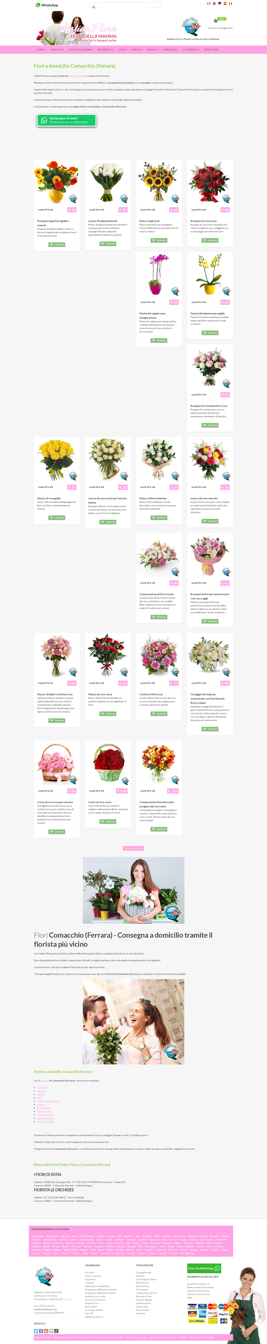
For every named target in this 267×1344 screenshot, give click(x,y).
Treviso (75, 1253)
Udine (85, 1253)
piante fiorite (44, 1111)
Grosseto (58, 1243)
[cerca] (124, 7)
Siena (139, 1249)
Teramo (215, 1249)
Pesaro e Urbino (185, 1246)
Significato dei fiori (94, 1317)
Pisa (140, 1246)
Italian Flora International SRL (108, 1337)
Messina (167, 1243)
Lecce (109, 1243)
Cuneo (99, 1239)
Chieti (73, 1239)
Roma (101, 1249)
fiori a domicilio (77, 75)
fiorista (44, 1080)
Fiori (122, 49)
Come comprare (93, 1276)
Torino (36, 1253)
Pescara (121, 1246)
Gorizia (47, 1243)
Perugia (132, 1246)
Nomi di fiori (91, 1306)
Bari (138, 1236)
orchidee (42, 1087)
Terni (55, 1253)
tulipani (41, 1104)
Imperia (70, 1243)
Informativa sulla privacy (163, 1337)
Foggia (183, 1239)
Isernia (80, 1243)
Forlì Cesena (206, 1239)
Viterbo (173, 1253)
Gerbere (140, 1276)
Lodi (128, 1243)
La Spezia (161, 1249)
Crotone (90, 1243)
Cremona (119, 1239)
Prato (162, 1246)
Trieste (65, 1253)
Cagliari (37, 1239)
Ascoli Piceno (87, 1236)
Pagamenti (90, 1279)
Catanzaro (153, 1239)
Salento (68, 1299)
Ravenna (37, 1249)
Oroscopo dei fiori (94, 1310)
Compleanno (170, 49)
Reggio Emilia (71, 1249)
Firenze (193, 1239)
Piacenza (99, 1246)
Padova (110, 1246)
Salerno (130, 1249)
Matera (36, 1246)
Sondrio (149, 1249)
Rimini (110, 1249)
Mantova (188, 1243)
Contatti (89, 1282)
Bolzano (225, 1236)
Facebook (41, 1331)
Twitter (36, 1331)
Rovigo (119, 1249)
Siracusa (172, 1249)
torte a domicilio (45, 1121)
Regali (152, 49)
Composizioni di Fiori (146, 1293)
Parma (171, 1246)
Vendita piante (143, 1303)
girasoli (41, 1094)
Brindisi (203, 1236)
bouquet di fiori (45, 1118)
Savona (194, 1249)
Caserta (63, 1239)
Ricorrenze (191, 49)
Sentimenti (105, 49)
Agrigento (38, 1236)
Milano (178, 1243)
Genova (37, 1243)
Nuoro (65, 1246)
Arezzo (111, 1236)
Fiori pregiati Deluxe (146, 1279)
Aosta (75, 1236)
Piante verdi (142, 1306)
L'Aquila (101, 1236)
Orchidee (140, 1313)
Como (109, 1239)
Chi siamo (90, 1272)
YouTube (46, 1331)
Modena (200, 1243)
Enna (164, 1239)
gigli (39, 1097)
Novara (56, 1246)
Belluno (167, 1236)
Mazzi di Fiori (142, 1282)
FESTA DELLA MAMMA (80, 49)
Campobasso (50, 1239)
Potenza (218, 1246)
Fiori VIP (89, 1313)
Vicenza (152, 1253)
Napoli (46, 1246)
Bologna (192, 1236)
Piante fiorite (142, 1310)
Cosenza (130, 1239)
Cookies (182, 1337)
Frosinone (221, 1239)
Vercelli (131, 1253)
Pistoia (200, 1246)
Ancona (65, 1236)
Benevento (180, 1236)
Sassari (183, 1249)
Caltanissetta (86, 1239)
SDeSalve (209, 1337)
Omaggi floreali (143, 1272)
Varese (94, 1253)
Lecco (101, 1243)
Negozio (57, 49)
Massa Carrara (214, 1243)
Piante (137, 49)
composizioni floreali (48, 1101)
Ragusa (84, 1249)
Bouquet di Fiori (144, 1296)
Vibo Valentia (187, 1253)
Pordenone (151, 1246)
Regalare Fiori (92, 1303)
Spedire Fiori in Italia (95, 1296)
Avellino (128, 1236)
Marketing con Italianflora (98, 1286)
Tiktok (56, 1331)
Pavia (209, 1246)
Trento (225, 1249)
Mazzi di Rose (143, 1286)
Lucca (145, 1243)
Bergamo (147, 1236)
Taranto (204, 1249)
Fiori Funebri (142, 1289)
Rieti (93, 1249)
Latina (136, 1243)
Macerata (155, 1243)
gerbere (41, 1090)
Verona (163, 1253)
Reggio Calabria (52, 1249)
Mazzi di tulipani (144, 1299)
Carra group (141, 1337)
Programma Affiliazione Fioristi (100, 1293)
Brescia (214, 1236)
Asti (120, 1236)
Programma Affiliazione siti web (100, 1289)
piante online (44, 1107)
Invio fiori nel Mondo (95, 1299)
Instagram (51, 1331)
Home (41, 49)
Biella (157, 1236)
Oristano (76, 1246)
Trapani (46, 1253)
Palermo (87, 1246)
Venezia (141, 1253)
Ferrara (173, 1239)
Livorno (119, 1243)
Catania (142, 1239)
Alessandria (52, 1236)
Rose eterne (211, 49)
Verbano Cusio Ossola (112, 1253)
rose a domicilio (45, 1114)
